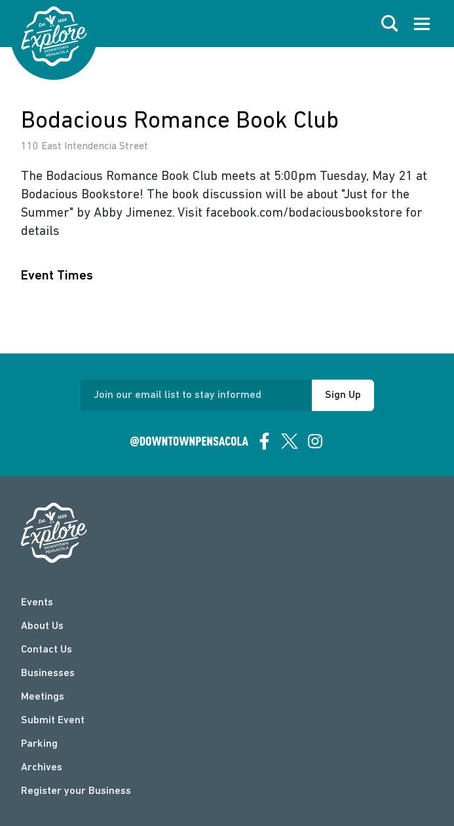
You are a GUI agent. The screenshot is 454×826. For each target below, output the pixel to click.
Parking (39, 744)
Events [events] (37, 602)
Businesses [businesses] (48, 673)
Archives (41, 767)
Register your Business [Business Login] (76, 791)
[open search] (390, 24)
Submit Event (53, 720)
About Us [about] (42, 626)
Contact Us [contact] (46, 649)
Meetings (42, 697)
